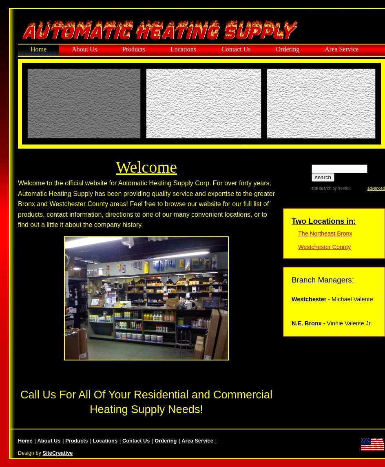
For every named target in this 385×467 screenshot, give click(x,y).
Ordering (288, 49)
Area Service (341, 49)
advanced (376, 188)
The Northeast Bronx (325, 233)
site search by (332, 188)
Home (38, 49)
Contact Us (236, 49)
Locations (183, 49)
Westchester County (324, 247)
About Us (84, 49)
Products (133, 49)
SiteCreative (57, 453)
